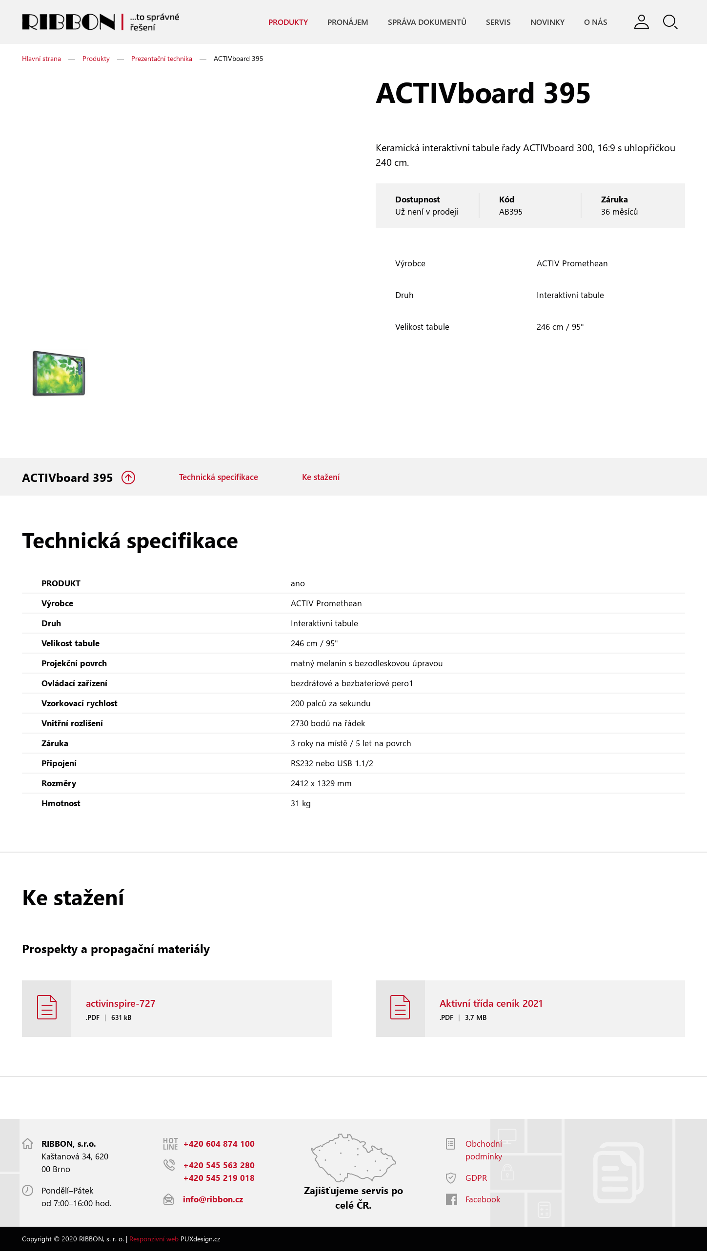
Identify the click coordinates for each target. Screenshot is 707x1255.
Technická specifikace (218, 477)
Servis (497, 22)
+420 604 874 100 (219, 1147)
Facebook (482, 1203)
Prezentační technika (161, 58)
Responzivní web (154, 1242)
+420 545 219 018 (219, 1181)
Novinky (547, 22)
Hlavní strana (41, 58)
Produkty (287, 22)
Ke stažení (321, 477)
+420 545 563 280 (219, 1169)
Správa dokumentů (426, 22)
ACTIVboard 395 (69, 478)
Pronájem (347, 22)
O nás (595, 22)
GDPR (476, 1181)
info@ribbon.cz (213, 1203)
